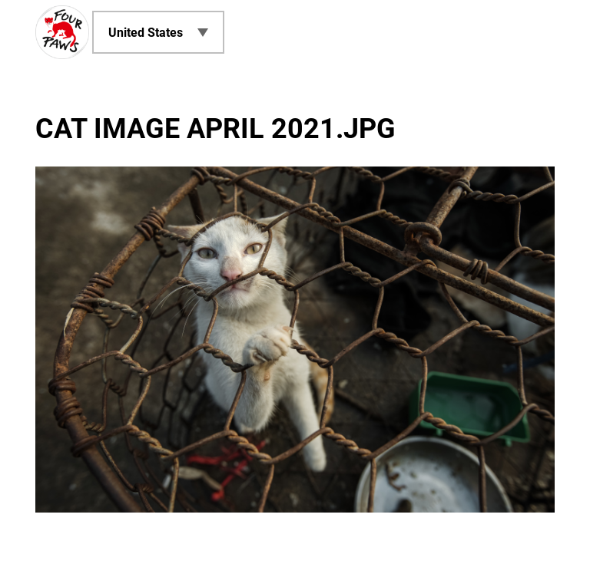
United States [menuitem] (145, 32)
